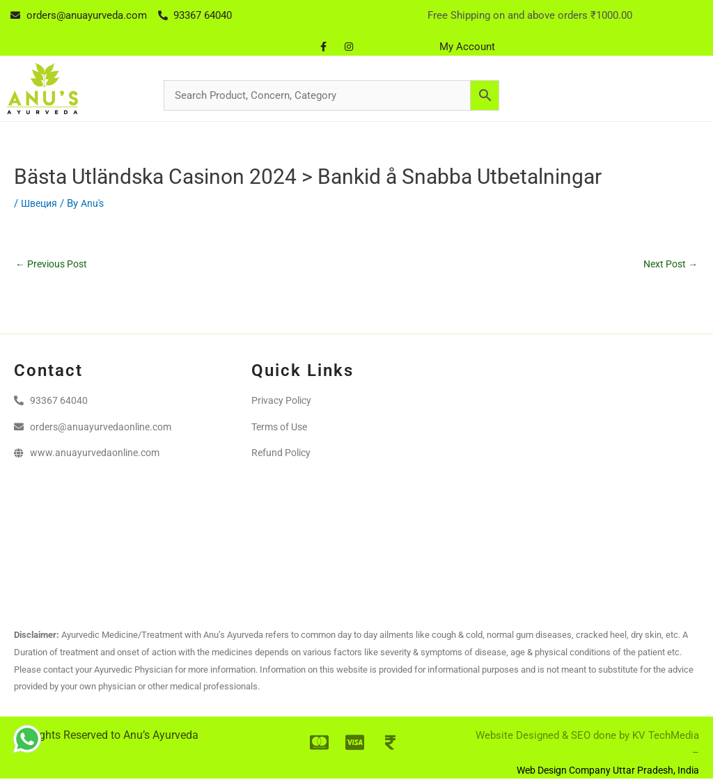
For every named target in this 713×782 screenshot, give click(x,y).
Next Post (668, 264)
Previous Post (54, 264)
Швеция (41, 203)
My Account (467, 46)
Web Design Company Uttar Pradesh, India (601, 772)
